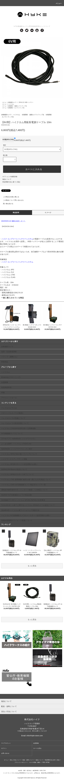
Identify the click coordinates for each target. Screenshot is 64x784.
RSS (44, 762)
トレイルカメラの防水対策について (15, 423)
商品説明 (16, 212)
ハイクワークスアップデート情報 (14, 459)
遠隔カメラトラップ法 (20, 106)
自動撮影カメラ (12, 102)
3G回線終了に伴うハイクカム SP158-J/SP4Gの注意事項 (23, 500)
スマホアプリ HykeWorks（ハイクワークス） (18, 439)
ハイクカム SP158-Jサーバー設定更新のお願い (19, 464)
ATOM (47, 762)
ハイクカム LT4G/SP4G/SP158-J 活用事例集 (18, 428)
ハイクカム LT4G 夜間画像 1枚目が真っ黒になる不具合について (26, 480)
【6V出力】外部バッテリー (25, 102)
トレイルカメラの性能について (13, 418)
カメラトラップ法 (19, 107)
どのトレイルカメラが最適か (12, 413)
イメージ (48, 212)
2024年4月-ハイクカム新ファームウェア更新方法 (20, 510)
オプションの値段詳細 (9, 176)
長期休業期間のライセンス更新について (16, 520)
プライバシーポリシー (21, 762)
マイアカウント (6, 743)
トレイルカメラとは (9, 408)
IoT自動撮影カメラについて (12, 433)
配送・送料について (28, 760)
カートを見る (37, 748)
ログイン (4, 748)
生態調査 (10, 106)
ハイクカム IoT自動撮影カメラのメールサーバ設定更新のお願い (26, 515)
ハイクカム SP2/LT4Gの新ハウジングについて (19, 454)
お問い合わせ (5, 753)
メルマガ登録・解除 (34, 762)
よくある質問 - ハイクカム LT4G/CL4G (16, 444)
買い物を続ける (6, 204)
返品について (6, 179)
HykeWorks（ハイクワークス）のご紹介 (16, 449)
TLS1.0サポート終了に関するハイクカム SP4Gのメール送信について (28, 505)
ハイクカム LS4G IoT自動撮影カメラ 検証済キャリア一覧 (23, 485)
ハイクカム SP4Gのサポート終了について (17, 474)
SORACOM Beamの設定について (14, 469)
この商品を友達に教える (9, 197)
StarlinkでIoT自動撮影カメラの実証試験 (16, 495)
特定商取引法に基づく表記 (11, 182)
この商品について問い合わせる (12, 200)
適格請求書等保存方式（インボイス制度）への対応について (24, 490)
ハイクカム (11, 104)
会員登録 (36, 743)
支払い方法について (15, 760)
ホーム (4, 102)
